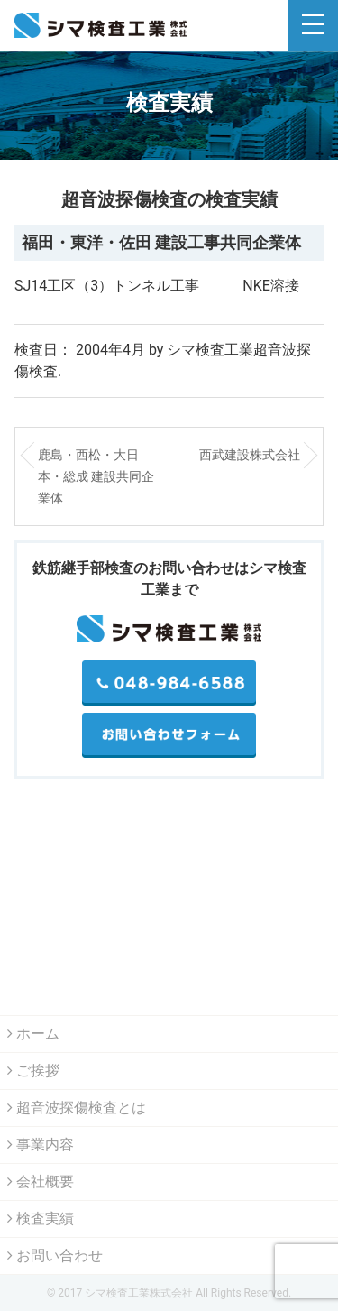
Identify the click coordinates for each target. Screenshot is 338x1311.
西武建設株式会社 (249, 455)
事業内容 (40, 1144)
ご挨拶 (33, 1070)
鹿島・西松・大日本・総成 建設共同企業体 (96, 476)
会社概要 (40, 1181)
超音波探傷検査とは (76, 1107)
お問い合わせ (55, 1255)
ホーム (33, 1033)
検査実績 (40, 1218)
